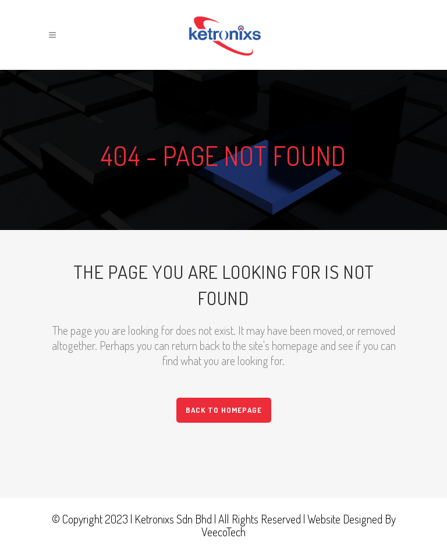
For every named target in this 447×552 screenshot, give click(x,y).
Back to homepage (224, 410)
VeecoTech (223, 531)
